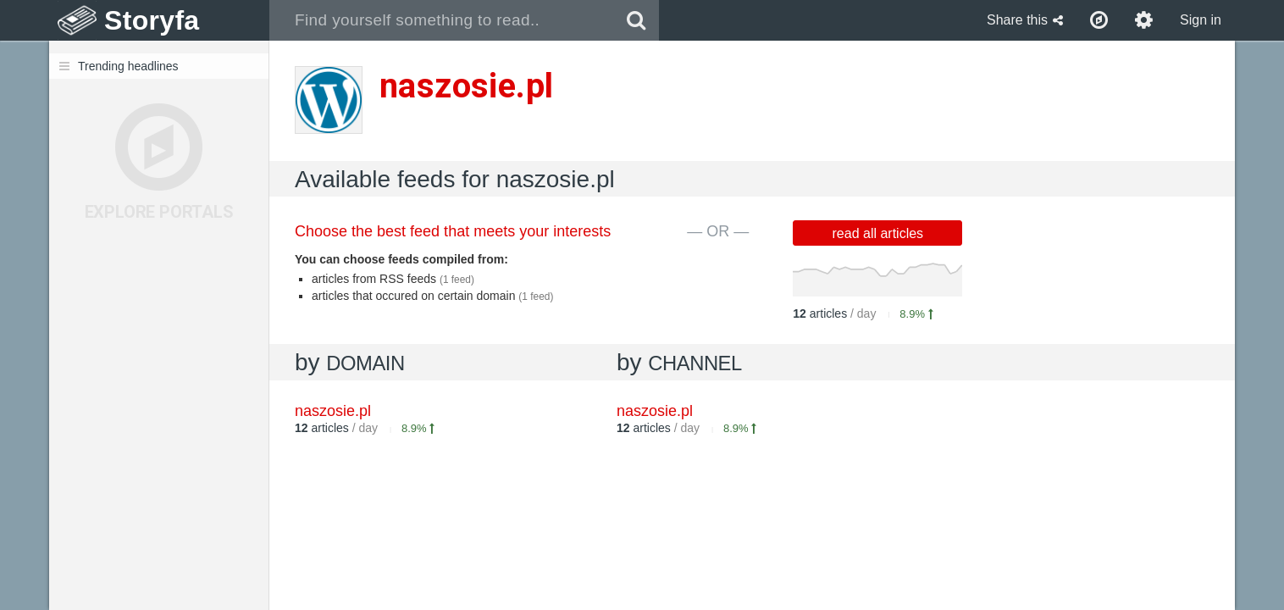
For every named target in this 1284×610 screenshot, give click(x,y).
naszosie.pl (655, 410)
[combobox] (441, 20)
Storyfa (152, 20)
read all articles (878, 233)
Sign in (1200, 20)
